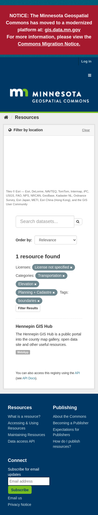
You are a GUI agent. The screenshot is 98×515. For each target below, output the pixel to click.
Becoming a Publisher (71, 423)
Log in (86, 61)
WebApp (22, 352)
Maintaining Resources (26, 435)
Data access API (21, 441)
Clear (86, 130)
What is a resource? (24, 416)
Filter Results (28, 308)
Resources (27, 117)
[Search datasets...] (45, 222)
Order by (23, 240)
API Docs (29, 378)
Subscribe (20, 490)
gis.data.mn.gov (62, 29)
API (77, 373)
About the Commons (70, 416)
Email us (15, 498)
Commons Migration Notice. (49, 44)
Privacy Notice (19, 504)
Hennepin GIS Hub (34, 326)
